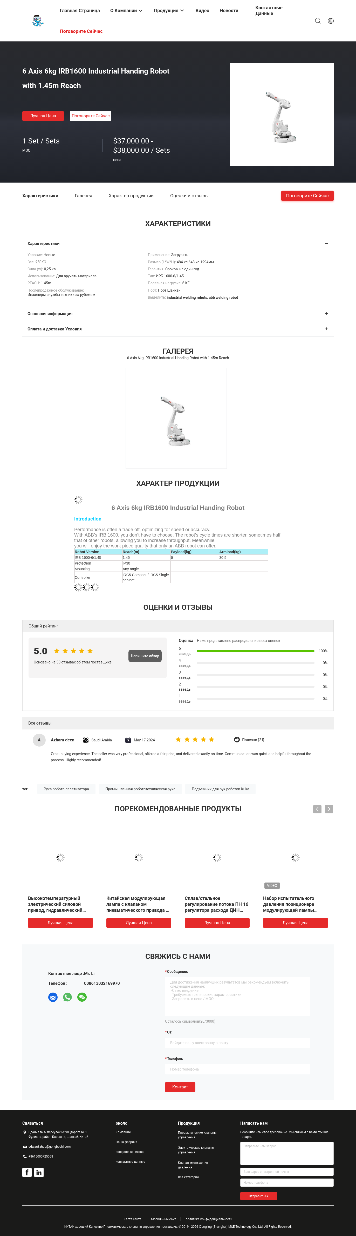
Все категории (188, 1177)
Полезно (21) (253, 740)
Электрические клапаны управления (196, 1150)
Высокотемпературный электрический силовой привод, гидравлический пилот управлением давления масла (55, 910)
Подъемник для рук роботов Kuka (220, 789)
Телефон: (175, 1059)
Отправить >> (259, 1196)
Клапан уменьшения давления (193, 1165)
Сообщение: (177, 972)
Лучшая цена (43, 115)
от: (170, 1032)
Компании (123, 1132)
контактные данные (130, 1161)
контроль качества (129, 1152)
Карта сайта (132, 1219)
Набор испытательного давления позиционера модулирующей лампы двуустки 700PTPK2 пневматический (288, 910)
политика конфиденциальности (209, 1219)
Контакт (180, 1087)
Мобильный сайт (163, 1219)
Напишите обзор (145, 656)
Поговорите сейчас (90, 115)
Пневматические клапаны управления (197, 1135)
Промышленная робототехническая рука (140, 789)
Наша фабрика (126, 1142)
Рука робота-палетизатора (66, 789)
